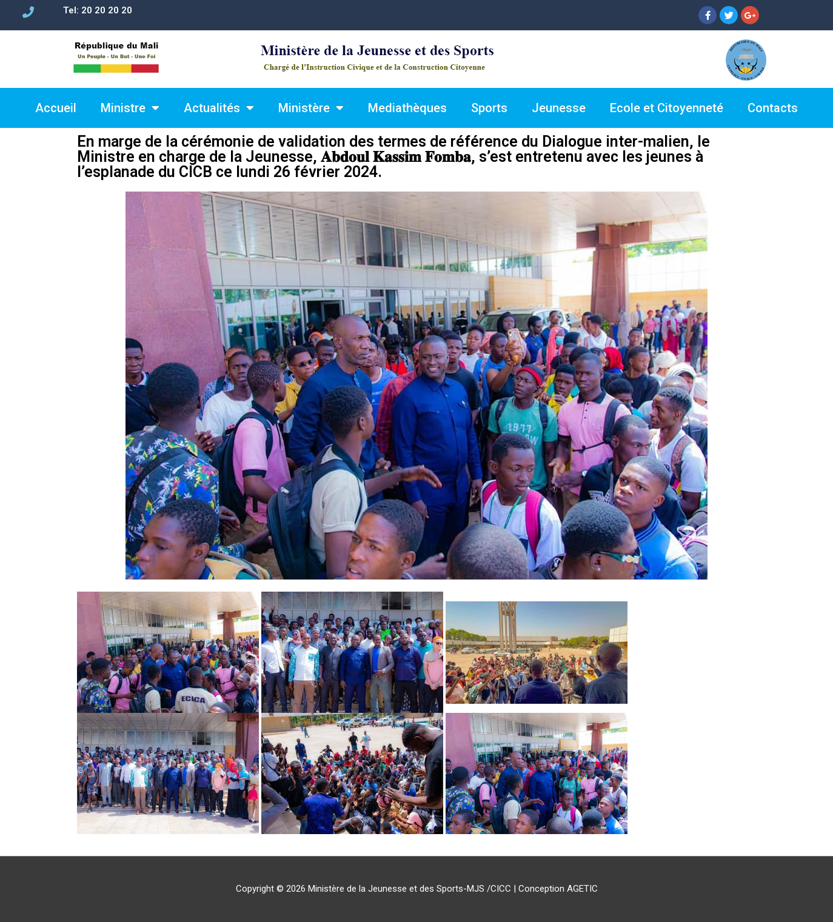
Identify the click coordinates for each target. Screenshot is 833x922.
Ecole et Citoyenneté (666, 108)
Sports (489, 108)
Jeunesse (559, 108)
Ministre (130, 108)
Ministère (311, 108)
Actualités (219, 108)
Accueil (55, 108)
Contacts (773, 108)
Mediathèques (407, 108)
